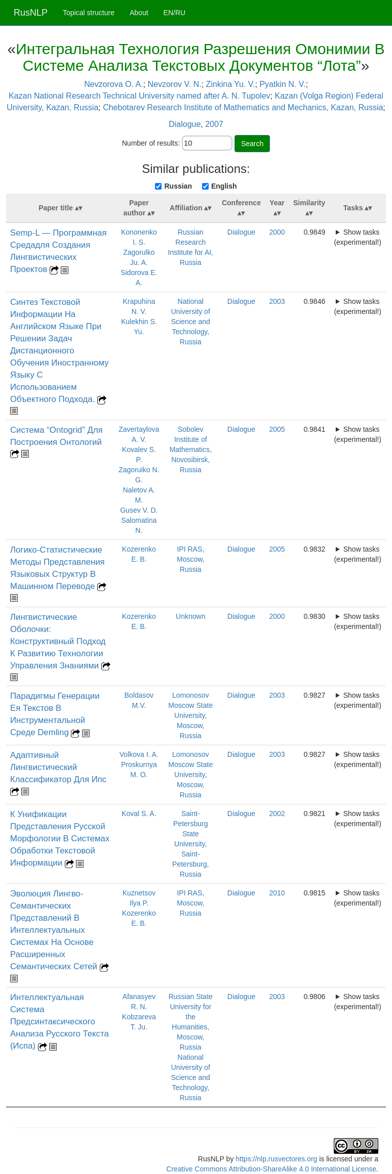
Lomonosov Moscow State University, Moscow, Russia (190, 715)
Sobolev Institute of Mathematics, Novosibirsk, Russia (191, 449)
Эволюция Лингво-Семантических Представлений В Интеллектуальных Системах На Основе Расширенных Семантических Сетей (55, 930)
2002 (277, 813)
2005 (277, 429)
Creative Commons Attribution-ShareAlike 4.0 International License (271, 1169)
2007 (214, 124)
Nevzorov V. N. (175, 84)
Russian (177, 186)
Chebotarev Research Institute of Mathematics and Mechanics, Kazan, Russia (243, 107)
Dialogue (185, 124)
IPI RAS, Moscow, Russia (190, 559)
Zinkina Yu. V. (230, 84)
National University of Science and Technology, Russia (190, 321)
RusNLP (31, 13)
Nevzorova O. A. (113, 84)
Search (252, 144)
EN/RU (175, 13)
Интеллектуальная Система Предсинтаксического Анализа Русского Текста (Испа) (59, 1021)
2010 (277, 893)
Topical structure (88, 13)
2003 (277, 301)
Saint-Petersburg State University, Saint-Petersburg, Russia (190, 843)
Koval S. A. (139, 813)
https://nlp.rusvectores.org (276, 1159)
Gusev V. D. (139, 510)
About (139, 13)
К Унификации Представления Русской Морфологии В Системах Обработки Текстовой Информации (59, 838)
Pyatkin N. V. (282, 84)
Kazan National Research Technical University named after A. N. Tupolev (139, 96)
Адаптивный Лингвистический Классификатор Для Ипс (58, 767)
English (224, 186)
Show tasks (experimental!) (357, 237)
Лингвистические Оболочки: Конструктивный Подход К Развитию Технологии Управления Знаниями (58, 641)
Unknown (190, 616)
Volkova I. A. (139, 754)
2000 (277, 232)
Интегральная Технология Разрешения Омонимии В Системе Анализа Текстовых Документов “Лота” (200, 57)
